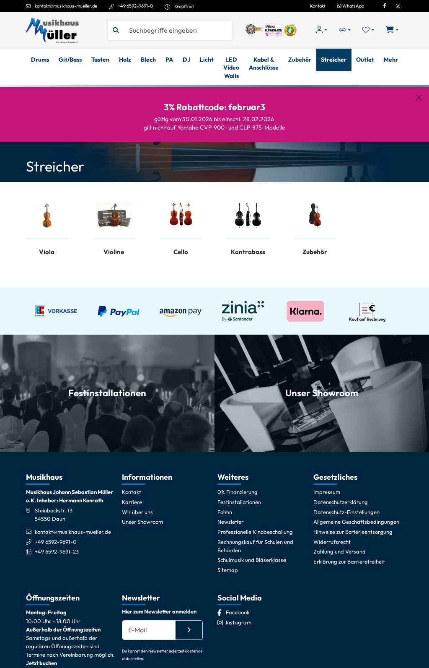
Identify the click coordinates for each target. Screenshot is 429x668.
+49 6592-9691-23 (57, 551)
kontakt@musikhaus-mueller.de (66, 6)
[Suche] (177, 30)
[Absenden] (189, 630)
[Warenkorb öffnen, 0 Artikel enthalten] (392, 30)
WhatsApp (350, 6)
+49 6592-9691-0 (135, 6)
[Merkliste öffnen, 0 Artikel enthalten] (368, 30)
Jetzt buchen (41, 663)
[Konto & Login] (321, 30)
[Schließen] (418, 97)
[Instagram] (398, 6)
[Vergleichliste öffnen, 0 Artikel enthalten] (344, 30)
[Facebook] (384, 6)
